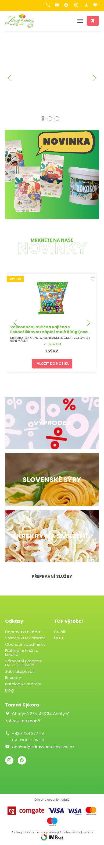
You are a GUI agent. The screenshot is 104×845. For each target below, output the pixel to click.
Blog (9, 690)
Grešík (60, 632)
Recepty (13, 677)
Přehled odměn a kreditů (21, 652)
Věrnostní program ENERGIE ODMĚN (23, 663)
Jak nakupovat (19, 671)
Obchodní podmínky (25, 644)
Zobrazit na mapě (22, 721)
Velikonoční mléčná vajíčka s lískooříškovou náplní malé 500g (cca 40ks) (48, 331)
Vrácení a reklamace (25, 638)
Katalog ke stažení (23, 684)
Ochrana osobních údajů (52, 800)
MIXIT (59, 638)
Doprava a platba (22, 632)
